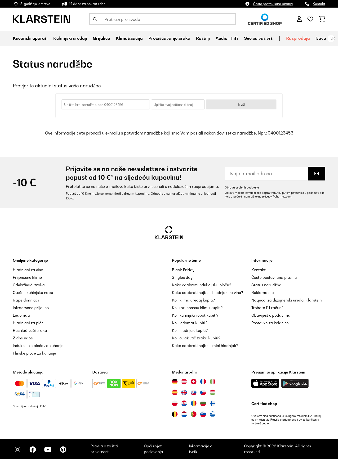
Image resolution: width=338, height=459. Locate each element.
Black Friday (183, 269)
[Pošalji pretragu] (95, 19)
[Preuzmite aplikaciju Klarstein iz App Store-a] (265, 383)
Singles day (182, 277)
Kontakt (319, 4)
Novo (321, 38)
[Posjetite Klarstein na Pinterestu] (63, 449)
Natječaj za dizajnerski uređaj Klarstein (286, 300)
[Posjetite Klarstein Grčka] (212, 414)
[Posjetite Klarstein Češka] (203, 392)
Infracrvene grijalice (31, 307)
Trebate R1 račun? (267, 307)
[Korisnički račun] (299, 19)
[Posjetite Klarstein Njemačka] (175, 381)
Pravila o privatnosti (283, 419)
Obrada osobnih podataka (242, 187)
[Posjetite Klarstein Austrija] (184, 381)
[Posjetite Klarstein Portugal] (193, 414)
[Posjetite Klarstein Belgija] (175, 414)
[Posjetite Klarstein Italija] (212, 381)
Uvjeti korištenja (308, 419)
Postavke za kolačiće (270, 322)
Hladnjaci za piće (28, 322)
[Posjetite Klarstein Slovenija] (203, 414)
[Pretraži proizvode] (162, 19)
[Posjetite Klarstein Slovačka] (193, 392)
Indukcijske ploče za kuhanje (38, 345)
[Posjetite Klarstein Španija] (175, 392)
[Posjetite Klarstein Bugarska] (203, 403)
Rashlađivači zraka (30, 330)
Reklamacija (262, 292)
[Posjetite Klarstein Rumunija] (193, 403)
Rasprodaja (298, 38)
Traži (241, 104)
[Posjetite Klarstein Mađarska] (212, 392)
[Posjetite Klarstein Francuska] (203, 381)
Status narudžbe (266, 285)
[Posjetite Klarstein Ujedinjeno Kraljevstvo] (184, 392)
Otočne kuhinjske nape (33, 292)
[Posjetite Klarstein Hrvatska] (184, 403)
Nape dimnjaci (26, 300)
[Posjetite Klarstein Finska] (212, 403)
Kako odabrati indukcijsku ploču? (201, 285)
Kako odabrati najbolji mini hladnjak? (205, 345)
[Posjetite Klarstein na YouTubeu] (48, 449)
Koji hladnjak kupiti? (190, 330)
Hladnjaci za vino (28, 269)
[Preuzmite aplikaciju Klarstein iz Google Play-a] (295, 383)
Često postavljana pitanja (273, 4)
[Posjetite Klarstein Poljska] (175, 403)
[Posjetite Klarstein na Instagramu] (17, 449)
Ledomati (21, 315)
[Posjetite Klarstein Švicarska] (193, 381)
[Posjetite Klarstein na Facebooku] (32, 449)
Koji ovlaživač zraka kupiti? (196, 338)
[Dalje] (331, 38)
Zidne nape (23, 338)
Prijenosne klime (27, 277)
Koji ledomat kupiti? (189, 322)
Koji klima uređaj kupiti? (193, 300)
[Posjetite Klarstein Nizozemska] (184, 414)
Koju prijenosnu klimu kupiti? (197, 307)
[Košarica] (322, 19)
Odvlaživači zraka (29, 285)
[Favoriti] (310, 19)
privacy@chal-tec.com (277, 196)
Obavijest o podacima (270, 315)
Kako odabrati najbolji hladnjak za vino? (207, 292)
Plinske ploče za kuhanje (34, 353)
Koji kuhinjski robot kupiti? (195, 315)
